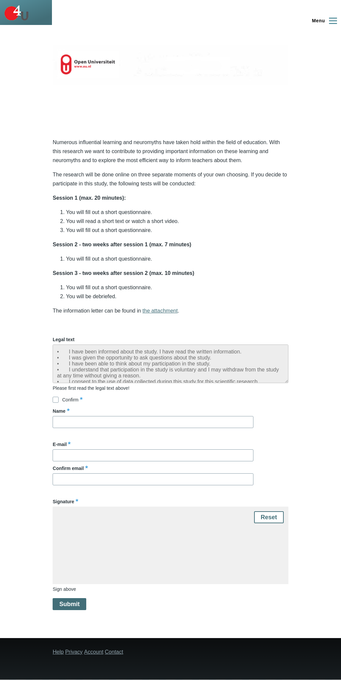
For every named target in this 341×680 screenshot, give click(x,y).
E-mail (60, 444)
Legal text (63, 339)
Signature (63, 501)
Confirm (70, 399)
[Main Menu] (323, 21)
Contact (114, 652)
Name (59, 411)
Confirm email (68, 468)
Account (94, 652)
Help (58, 652)
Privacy (74, 652)
